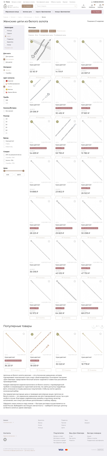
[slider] (4, 171)
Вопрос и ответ (16, 2)
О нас (71, 436)
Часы (86, 420)
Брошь (40, 423)
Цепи (63, 427)
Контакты (72, 2)
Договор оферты (29, 450)
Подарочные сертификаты (95, 440)
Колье (40, 425)
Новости (72, 440)
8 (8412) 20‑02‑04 (98, 2)
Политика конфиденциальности (13, 450)
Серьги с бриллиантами (43, 12)
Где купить (72, 438)
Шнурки (87, 423)
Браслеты (41, 420)
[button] (102, 326)
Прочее (63, 423)
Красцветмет (35, 65)
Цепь (31, 62)
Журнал (65, 2)
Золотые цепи (27, 12)
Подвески (64, 420)
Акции (89, 436)
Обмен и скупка (56, 2)
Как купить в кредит (60, 440)
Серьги (63, 425)
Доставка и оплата (29, 2)
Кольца (40, 427)
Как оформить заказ (43, 2)
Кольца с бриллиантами (62, 12)
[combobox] (56, 6)
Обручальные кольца (12, 12)
